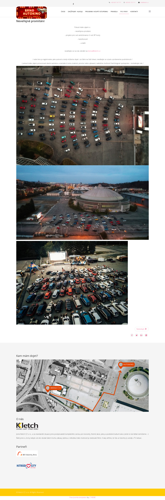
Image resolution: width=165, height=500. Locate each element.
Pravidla (114, 11)
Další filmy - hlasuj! (75, 11)
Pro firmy (124, 11)
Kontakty (134, 11)
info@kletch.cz (144, 2)
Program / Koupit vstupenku (96, 11)
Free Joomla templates (78, 497)
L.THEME (92, 497)
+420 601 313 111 (130, 2)
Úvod (63, 11)
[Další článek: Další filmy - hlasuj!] (142, 329)
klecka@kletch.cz (94, 51)
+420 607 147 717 (116, 2)
